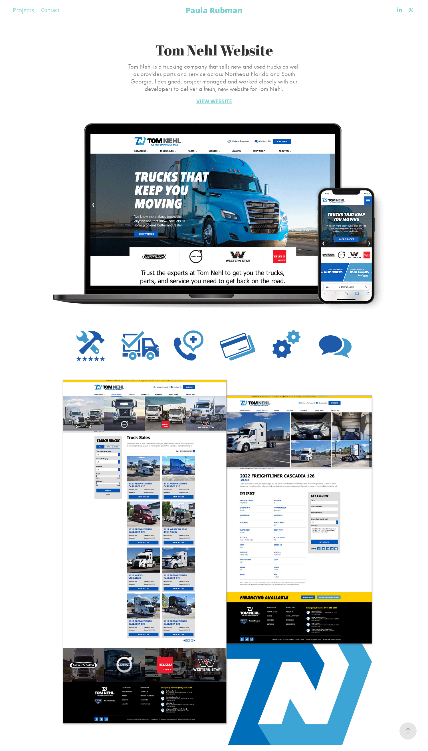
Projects (23, 10)
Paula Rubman (214, 10)
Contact (50, 10)
